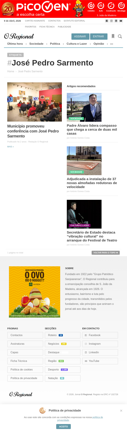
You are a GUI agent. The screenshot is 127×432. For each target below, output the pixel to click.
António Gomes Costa (79, 138)
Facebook (94, 335)
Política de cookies (22, 369)
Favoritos (30, 27)
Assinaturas (17, 343)
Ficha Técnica (47, 27)
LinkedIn (94, 352)
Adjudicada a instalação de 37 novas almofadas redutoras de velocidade (92, 183)
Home (10, 71)
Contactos (54, 21)
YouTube (94, 361)
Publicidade (64, 27)
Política (55, 43)
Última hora (15, 43)
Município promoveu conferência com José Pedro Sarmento (33, 131)
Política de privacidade (24, 378)
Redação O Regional (38, 141)
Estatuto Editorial (74, 21)
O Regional (86, 394)
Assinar (80, 36)
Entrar (98, 36)
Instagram (95, 343)
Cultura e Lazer (77, 43)
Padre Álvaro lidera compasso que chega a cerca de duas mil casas (92, 129)
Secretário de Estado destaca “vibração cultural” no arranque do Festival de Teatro (92, 236)
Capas (14, 352)
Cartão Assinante (35, 21)
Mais (10, 147)
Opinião (99, 43)
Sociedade (36, 43)
